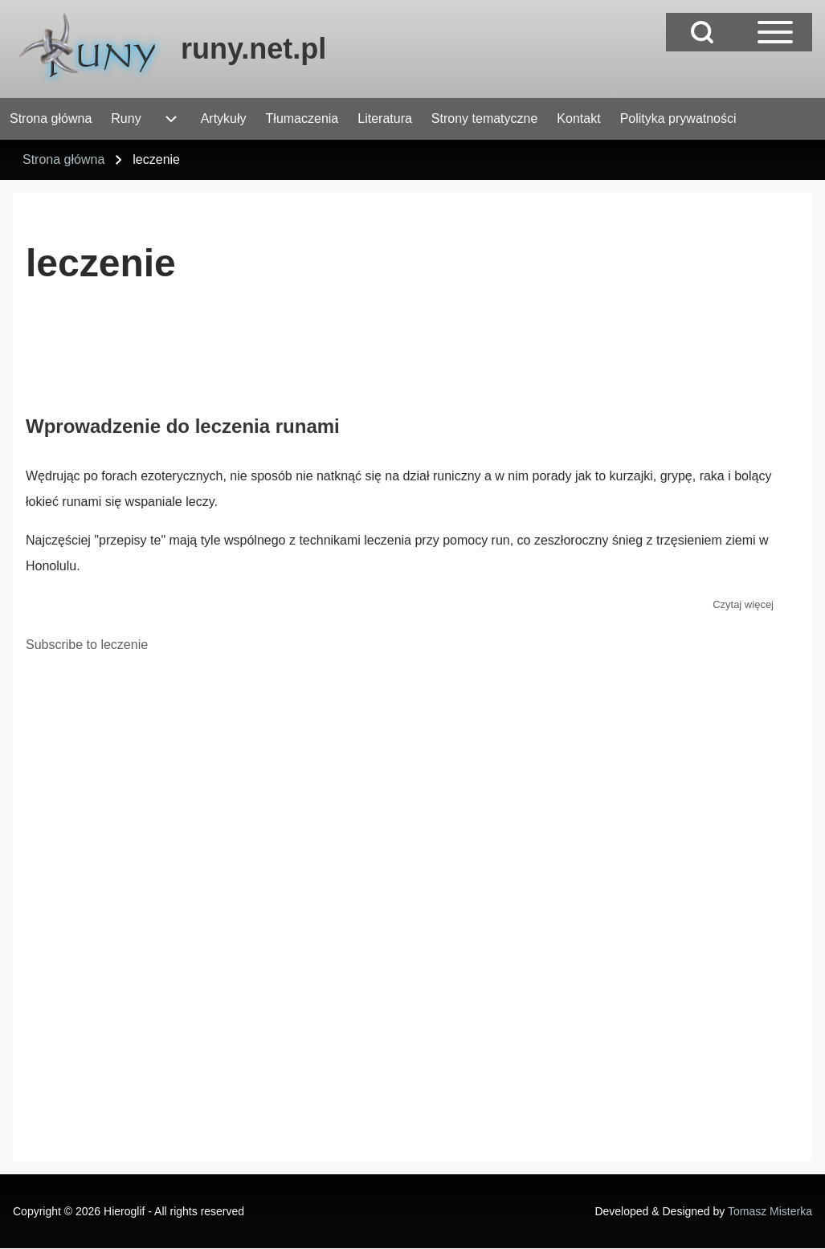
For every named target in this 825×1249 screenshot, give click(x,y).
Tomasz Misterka (770, 1211)
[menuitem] (50, 119)
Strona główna (63, 159)
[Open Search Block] (702, 32)
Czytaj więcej (743, 604)
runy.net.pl (253, 48)
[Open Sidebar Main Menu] (775, 32)
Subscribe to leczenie (87, 644)
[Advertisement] (318, 357)
